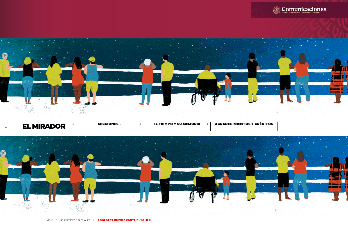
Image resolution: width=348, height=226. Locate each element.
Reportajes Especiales (75, 220)
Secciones (110, 124)
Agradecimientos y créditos (244, 124)
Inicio (49, 220)
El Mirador (43, 126)
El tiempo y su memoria (176, 124)
